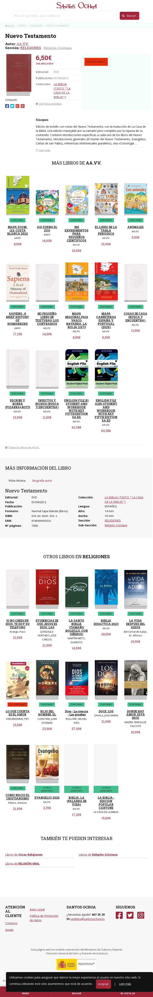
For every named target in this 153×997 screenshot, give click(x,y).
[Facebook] (119, 915)
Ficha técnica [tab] (17, 480)
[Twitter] (130, 915)
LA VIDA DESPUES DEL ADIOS (135, 624)
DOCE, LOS (106, 711)
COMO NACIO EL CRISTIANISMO (17, 796)
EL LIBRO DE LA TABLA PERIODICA (106, 230)
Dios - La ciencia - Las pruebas (76, 713)
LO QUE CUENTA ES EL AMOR (17, 713)
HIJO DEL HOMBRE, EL (47, 713)
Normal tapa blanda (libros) (49, 511)
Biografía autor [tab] (42, 480)
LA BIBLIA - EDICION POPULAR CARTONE (106, 803)
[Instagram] (140, 915)
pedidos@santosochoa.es (88, 919)
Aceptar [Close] (103, 984)
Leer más (125, 984)
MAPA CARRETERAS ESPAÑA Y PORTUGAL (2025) (106, 320)
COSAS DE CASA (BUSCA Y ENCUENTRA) (135, 317)
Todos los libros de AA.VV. (22, 447)
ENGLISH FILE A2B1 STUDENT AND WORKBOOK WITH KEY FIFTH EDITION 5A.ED (106, 410)
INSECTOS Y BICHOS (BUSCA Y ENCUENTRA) (47, 403)
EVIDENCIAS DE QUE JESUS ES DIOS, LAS (47, 624)
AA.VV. (22, 43)
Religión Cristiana (58, 48)
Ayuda (9, 930)
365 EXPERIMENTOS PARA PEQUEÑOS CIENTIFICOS (76, 233)
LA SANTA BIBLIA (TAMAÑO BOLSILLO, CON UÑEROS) (76, 627)
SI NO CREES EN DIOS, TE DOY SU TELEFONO (18, 624)
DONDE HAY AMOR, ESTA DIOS (135, 714)
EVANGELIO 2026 (47, 798)
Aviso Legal (37, 909)
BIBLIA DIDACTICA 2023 (106, 622)
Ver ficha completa (49, 104)
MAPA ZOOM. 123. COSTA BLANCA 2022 (17, 230)
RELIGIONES (30, 47)
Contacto (11, 923)
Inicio (10, 25)
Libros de (24, 854)
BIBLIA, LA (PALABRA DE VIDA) (76, 801)
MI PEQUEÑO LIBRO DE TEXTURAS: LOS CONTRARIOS (47, 318)
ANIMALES (135, 227)
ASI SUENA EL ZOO (47, 228)
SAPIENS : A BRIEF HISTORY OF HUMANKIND (17, 318)
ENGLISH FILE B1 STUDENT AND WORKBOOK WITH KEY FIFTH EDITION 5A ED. (76, 408)
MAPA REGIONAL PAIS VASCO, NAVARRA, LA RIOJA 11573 (76, 320)
